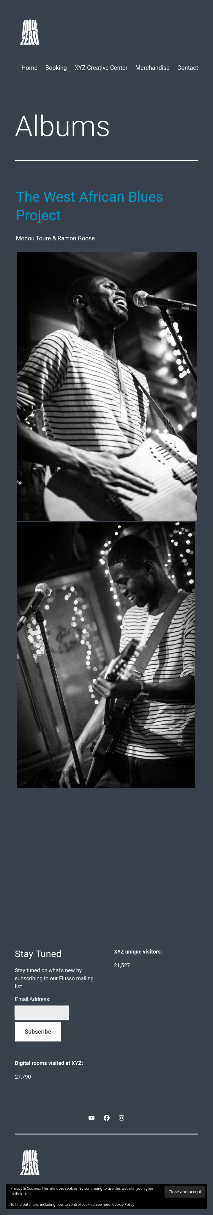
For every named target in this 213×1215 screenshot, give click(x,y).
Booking (56, 67)
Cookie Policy (123, 1204)
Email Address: (33, 999)
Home (29, 67)
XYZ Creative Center (101, 67)
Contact (187, 67)
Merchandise (152, 67)
